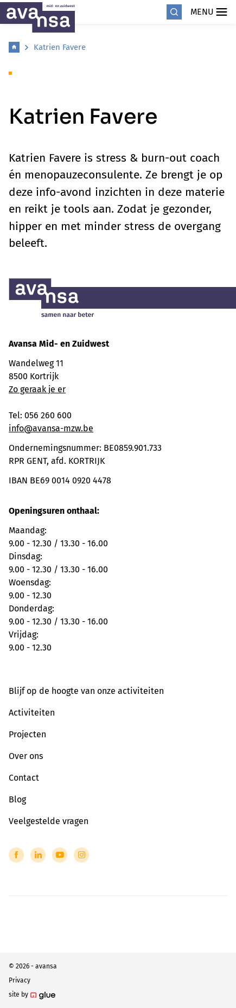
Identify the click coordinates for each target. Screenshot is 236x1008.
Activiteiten (32, 712)
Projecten (27, 734)
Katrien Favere (60, 47)
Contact (24, 778)
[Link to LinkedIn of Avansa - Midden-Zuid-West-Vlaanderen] (38, 855)
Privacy (19, 980)
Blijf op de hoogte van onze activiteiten (86, 691)
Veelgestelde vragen (48, 821)
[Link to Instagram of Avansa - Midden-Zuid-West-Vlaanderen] (81, 855)
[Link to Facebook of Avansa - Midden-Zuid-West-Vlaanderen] (16, 855)
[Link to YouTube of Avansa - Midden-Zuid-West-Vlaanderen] (59, 855)
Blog (17, 799)
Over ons (26, 756)
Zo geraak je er (37, 389)
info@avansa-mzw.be (51, 428)
